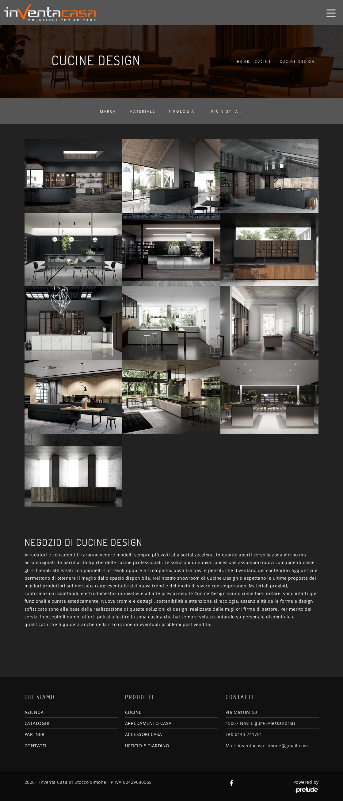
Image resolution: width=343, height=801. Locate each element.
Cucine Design (297, 61)
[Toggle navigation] (331, 12)
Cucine (263, 61)
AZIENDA (34, 712)
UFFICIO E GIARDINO (147, 746)
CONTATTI (36, 746)
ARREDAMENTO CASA (148, 723)
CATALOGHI (37, 723)
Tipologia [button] (182, 111)
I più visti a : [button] (225, 111)
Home (243, 61)
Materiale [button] (142, 111)
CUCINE (133, 712)
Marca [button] (108, 111)
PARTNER (35, 734)
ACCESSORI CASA (143, 734)
